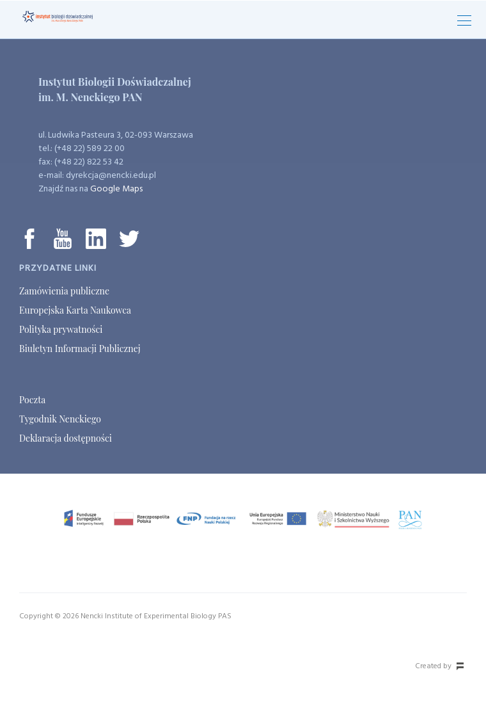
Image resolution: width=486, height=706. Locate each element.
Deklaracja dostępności (65, 438)
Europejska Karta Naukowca (75, 310)
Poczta (32, 400)
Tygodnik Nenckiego (60, 419)
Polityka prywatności (60, 329)
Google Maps (116, 189)
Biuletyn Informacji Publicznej (79, 348)
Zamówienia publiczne (64, 291)
